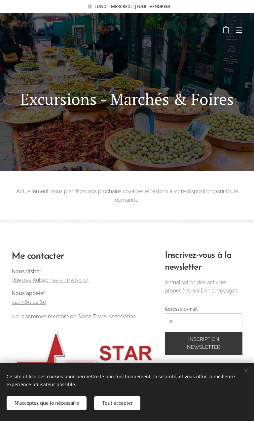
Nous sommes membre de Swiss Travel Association (74, 316)
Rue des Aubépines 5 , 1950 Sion (51, 280)
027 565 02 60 (29, 302)
